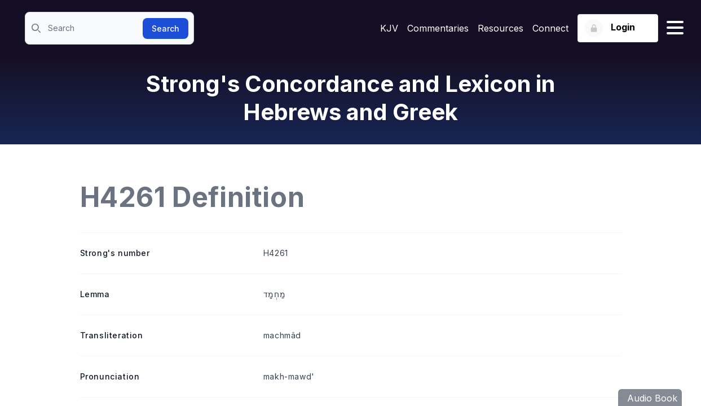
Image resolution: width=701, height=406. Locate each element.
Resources (500, 28)
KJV (389, 28)
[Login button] (617, 28)
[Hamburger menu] (675, 28)
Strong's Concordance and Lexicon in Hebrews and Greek (350, 98)
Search (165, 28)
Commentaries (438, 28)
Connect (550, 28)
